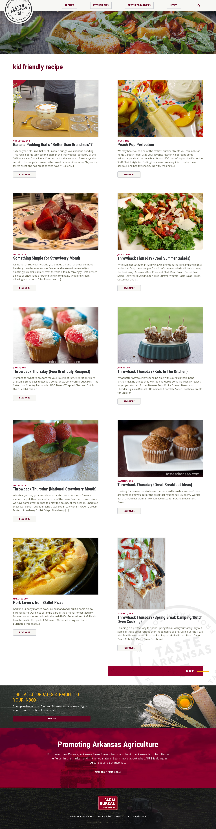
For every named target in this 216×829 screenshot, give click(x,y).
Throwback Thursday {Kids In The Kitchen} (152, 371)
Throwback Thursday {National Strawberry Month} (55, 489)
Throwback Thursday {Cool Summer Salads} (153, 258)
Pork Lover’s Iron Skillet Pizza (38, 602)
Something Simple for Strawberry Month (46, 258)
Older (190, 671)
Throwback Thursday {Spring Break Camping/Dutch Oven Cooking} (159, 619)
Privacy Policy (104, 816)
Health (174, 5)
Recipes (69, 5)
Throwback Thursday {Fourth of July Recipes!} (51, 371)
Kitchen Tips (101, 5)
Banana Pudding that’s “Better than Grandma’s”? (53, 144)
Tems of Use (122, 816)
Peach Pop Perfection (135, 144)
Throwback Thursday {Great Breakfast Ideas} (154, 484)
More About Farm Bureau (108, 772)
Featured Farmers (139, 5)
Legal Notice (139, 816)
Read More (24, 174)
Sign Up (52, 718)
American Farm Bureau (81, 816)
